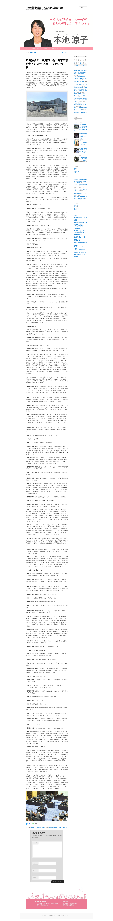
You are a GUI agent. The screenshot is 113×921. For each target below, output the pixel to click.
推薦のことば (47, 48)
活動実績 (33, 48)
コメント (35, 842)
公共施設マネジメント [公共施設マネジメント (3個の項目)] (79, 230)
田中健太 (79, 182)
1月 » (84, 65)
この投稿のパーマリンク (62, 827)
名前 (35, 863)
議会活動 (32, 827)
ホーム (27, 48)
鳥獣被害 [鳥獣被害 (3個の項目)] (76, 256)
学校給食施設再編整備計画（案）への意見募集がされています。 (80, 78)
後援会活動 (76, 205)
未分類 (75, 206)
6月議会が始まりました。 (79, 193)
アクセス (62, 48)
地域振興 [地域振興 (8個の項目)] (77, 235)
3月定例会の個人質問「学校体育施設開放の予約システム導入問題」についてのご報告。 (80, 72)
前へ (62, 52)
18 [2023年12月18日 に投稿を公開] (74, 62)
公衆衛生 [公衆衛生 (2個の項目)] (76, 232)
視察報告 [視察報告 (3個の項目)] (76, 252)
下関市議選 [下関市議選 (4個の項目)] (77, 228)
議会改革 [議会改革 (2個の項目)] (81, 252)
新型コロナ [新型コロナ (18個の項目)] (79, 246)
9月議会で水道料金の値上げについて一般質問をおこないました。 (80, 105)
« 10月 (76, 65)
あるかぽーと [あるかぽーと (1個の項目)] (76, 215)
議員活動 (75, 209)
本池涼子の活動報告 (53, 827)
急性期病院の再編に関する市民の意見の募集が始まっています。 (80, 181)
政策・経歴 (39, 48)
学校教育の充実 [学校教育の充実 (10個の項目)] (79, 237)
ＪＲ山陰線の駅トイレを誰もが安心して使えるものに (83, 159)
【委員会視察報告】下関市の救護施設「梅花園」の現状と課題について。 (80, 100)
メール (35, 870)
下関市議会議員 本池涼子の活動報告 (44, 7)
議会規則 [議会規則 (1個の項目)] (84, 252)
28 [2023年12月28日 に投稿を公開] (80, 63)
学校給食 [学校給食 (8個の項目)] (77, 240)
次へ (66, 52)
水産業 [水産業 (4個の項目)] (75, 249)
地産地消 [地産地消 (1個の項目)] (81, 234)
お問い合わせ (55, 48)
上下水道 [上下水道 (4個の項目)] (76, 222)
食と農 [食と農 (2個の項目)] (83, 254)
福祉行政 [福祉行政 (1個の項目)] (83, 249)
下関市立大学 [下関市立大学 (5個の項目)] (83, 222)
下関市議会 (39, 827)
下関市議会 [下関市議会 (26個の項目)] (79, 225)
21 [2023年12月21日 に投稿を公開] (80, 62)
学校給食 (43, 827)
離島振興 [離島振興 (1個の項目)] (79, 254)
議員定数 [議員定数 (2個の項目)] (76, 254)
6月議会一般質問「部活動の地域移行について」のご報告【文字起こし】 (80, 151)
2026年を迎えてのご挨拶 (79, 81)
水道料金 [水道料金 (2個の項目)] (80, 249)
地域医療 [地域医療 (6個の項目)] (81, 232)
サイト (34, 877)
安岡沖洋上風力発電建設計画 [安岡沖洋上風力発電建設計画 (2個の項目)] (80, 242)
